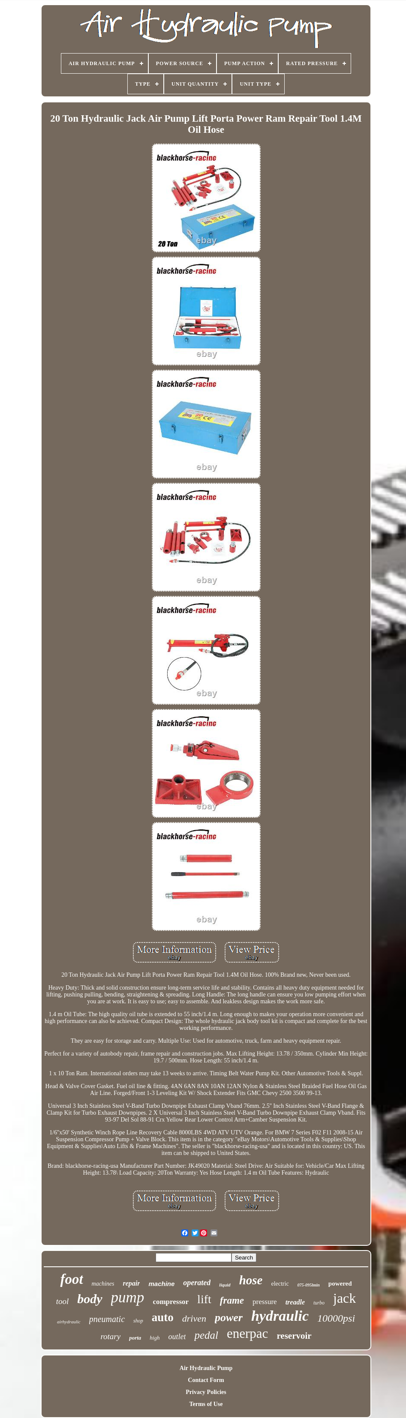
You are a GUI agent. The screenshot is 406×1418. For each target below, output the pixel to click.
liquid (224, 1284)
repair (131, 1283)
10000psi (336, 1318)
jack (344, 1298)
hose (251, 1280)
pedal (206, 1335)
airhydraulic (69, 1321)
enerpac (247, 1333)
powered (340, 1283)
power (229, 1317)
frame (232, 1300)
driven (194, 1318)
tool (62, 1301)
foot (71, 1279)
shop (138, 1321)
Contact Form (206, 1380)
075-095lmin (309, 1285)
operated (197, 1282)
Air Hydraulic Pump (206, 1368)
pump (127, 1297)
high (154, 1337)
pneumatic (107, 1319)
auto (163, 1317)
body (89, 1299)
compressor (171, 1302)
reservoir (294, 1336)
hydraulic (280, 1316)
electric (280, 1283)
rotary (110, 1336)
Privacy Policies (206, 1392)
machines (103, 1283)
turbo (319, 1303)
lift (204, 1299)
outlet (177, 1336)
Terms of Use (206, 1404)
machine (161, 1283)
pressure (265, 1302)
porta (135, 1337)
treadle (295, 1302)
